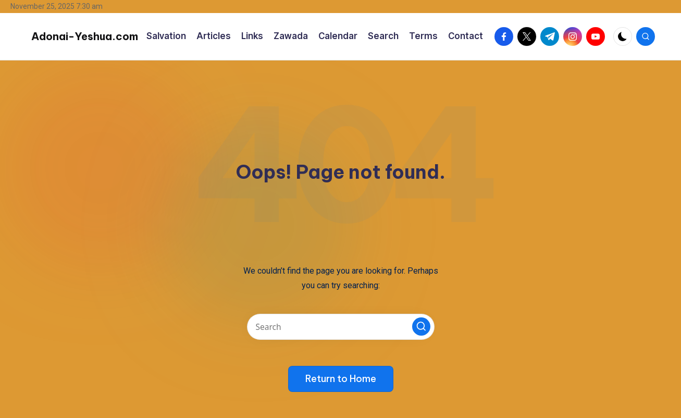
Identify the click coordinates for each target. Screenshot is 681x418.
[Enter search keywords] (341, 327)
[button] (421, 326)
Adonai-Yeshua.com (84, 36)
